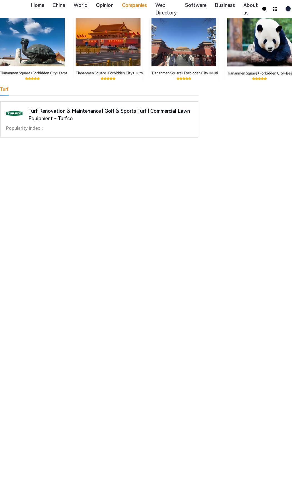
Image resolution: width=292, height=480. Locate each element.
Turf (4, 89)
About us (250, 9)
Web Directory (166, 9)
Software (195, 5)
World (81, 5)
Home (37, 5)
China (59, 5)
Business (225, 5)
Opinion (105, 5)
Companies (134, 5)
